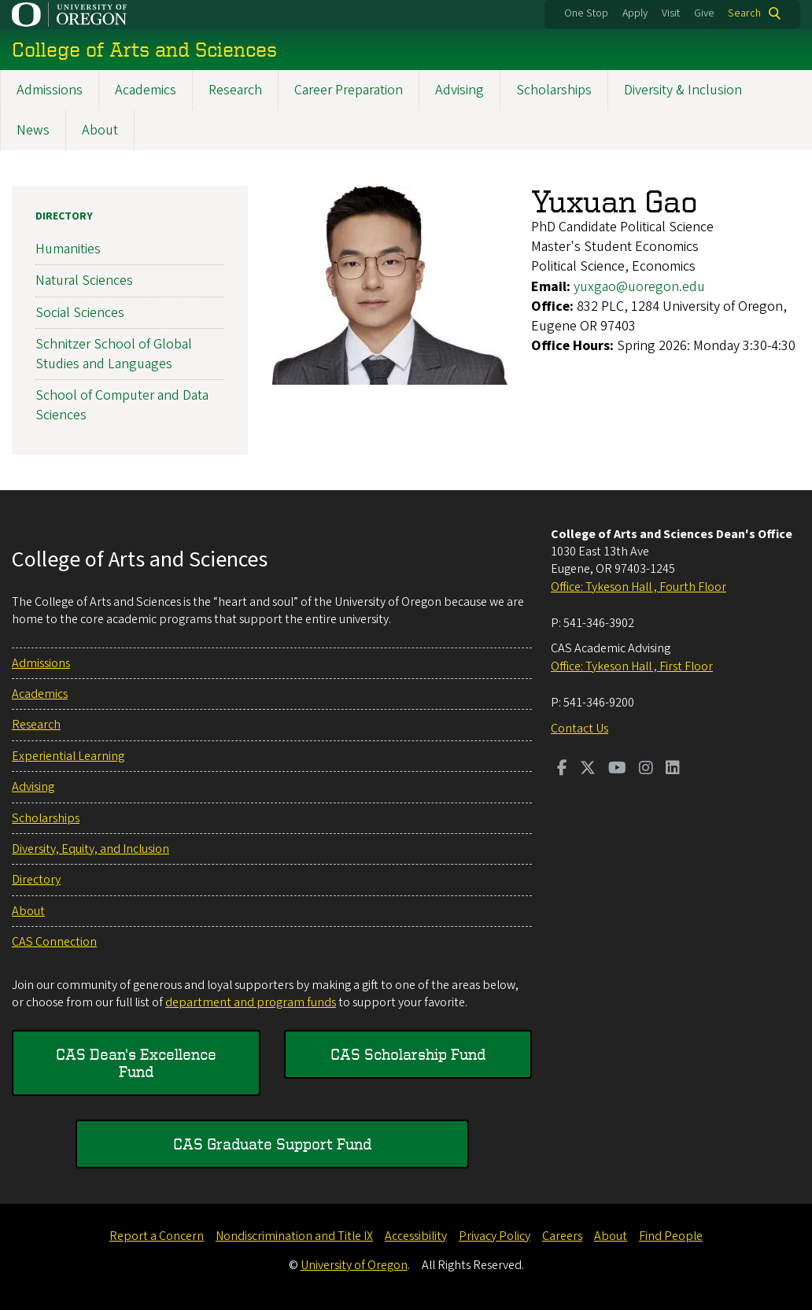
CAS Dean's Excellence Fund (136, 1062)
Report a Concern (156, 1236)
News (33, 130)
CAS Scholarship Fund (407, 1054)
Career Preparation (348, 90)
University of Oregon (354, 1265)
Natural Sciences (84, 280)
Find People (671, 1236)
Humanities (68, 249)
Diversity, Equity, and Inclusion (90, 849)
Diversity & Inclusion (683, 90)
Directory (64, 216)
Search (744, 13)
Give (704, 13)
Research (235, 90)
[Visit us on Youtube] (617, 769)
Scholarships (554, 90)
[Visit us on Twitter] (588, 769)
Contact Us (579, 728)
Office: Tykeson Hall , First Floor (632, 666)
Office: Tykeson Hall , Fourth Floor (638, 587)
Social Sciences (79, 313)
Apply (635, 13)
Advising (459, 90)
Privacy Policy (494, 1236)
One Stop (586, 13)
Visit (671, 13)
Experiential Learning (68, 756)
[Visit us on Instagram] (646, 769)
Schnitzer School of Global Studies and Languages (113, 354)
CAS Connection (54, 941)
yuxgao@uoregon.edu (639, 287)
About (100, 130)
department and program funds (250, 1002)
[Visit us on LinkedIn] (672, 769)
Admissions (50, 90)
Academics (145, 90)
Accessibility (416, 1236)
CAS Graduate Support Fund (272, 1144)
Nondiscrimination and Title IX (294, 1236)
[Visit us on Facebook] (562, 769)
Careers (562, 1236)
